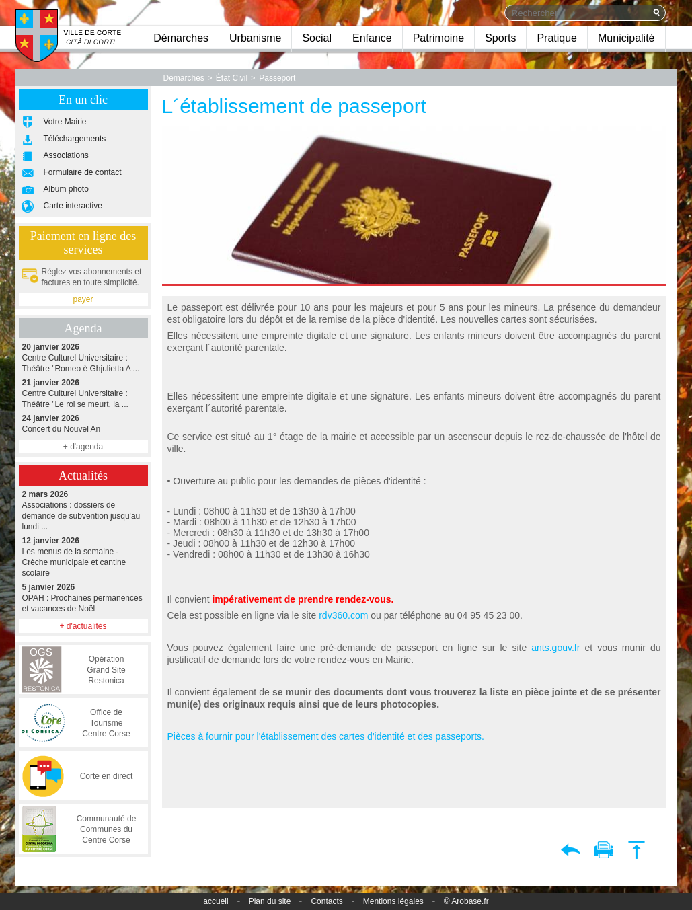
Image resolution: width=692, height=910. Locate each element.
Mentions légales (393, 901)
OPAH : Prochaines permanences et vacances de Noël (83, 597)
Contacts (326, 901)
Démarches (180, 38)
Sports (500, 38)
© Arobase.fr (466, 901)
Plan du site (270, 901)
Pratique (557, 38)
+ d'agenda (83, 446)
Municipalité (626, 38)
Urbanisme (255, 38)
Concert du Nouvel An (83, 423)
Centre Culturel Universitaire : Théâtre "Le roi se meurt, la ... (83, 393)
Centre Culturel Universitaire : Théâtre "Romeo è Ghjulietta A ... (83, 357)
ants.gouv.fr (555, 647)
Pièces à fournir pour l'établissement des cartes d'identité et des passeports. (326, 736)
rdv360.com (342, 615)
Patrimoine (438, 38)
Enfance (372, 38)
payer (83, 299)
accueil (215, 901)
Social (317, 38)
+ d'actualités (82, 626)
